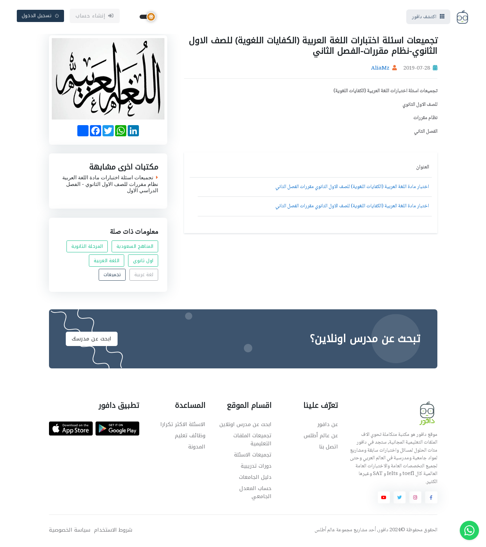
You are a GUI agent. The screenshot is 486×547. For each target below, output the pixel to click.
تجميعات (112, 275)
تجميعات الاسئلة (253, 456)
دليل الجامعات (255, 478)
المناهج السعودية (134, 247)
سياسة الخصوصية (69, 531)
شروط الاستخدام (113, 531)
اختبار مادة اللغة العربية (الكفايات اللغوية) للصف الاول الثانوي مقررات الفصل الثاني (352, 188)
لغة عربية (144, 275)
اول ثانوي (143, 261)
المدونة (196, 448)
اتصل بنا (328, 448)
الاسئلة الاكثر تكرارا (182, 425)
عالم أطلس (325, 531)
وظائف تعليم (190, 437)
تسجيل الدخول (40, 16)
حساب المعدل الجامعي (255, 493)
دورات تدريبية (256, 467)
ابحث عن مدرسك (92, 340)
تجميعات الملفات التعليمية (252, 441)
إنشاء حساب (95, 16)
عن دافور (327, 425)
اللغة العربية (107, 261)
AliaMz (380, 69)
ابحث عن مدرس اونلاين (245, 425)
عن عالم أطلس (321, 437)
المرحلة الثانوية (87, 247)
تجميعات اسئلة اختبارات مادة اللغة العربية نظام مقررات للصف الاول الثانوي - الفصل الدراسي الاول (110, 185)
